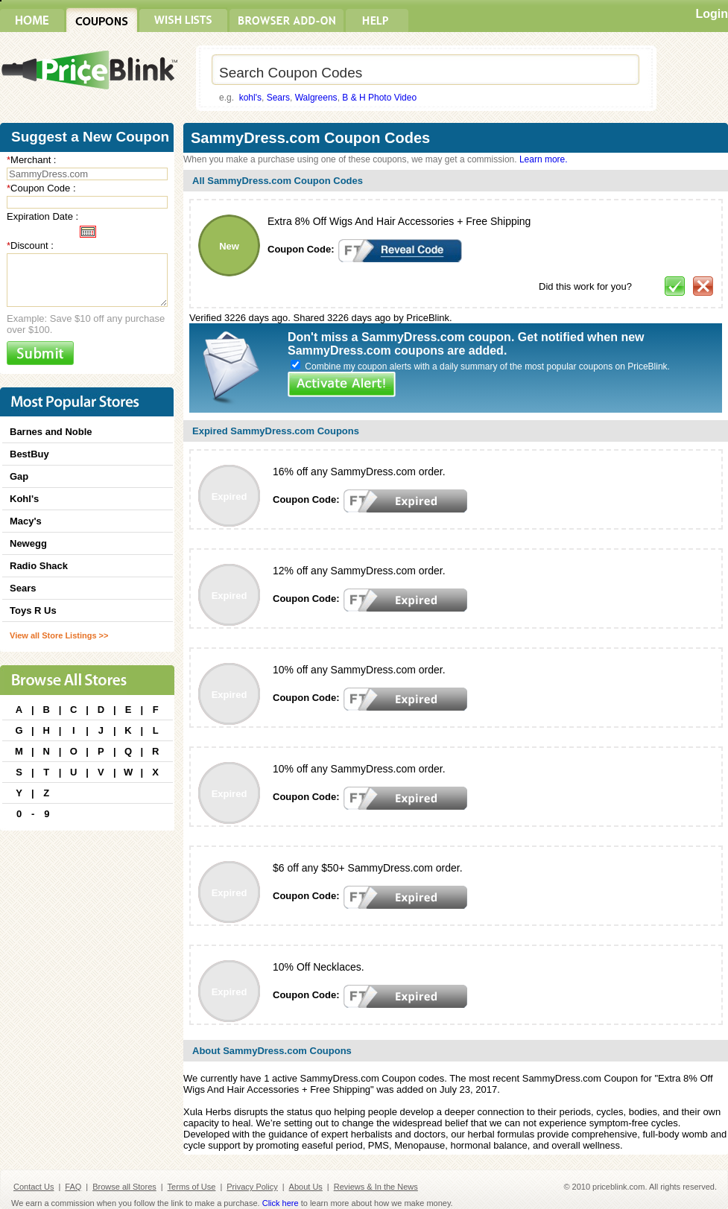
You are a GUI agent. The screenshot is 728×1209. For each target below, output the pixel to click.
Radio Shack (39, 565)
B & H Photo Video (379, 97)
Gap (19, 476)
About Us (306, 1186)
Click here (280, 1203)
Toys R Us (33, 610)
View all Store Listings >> (59, 635)
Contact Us (33, 1186)
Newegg (28, 543)
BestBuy (29, 454)
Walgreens (316, 97)
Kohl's (24, 498)
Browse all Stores (124, 1186)
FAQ (73, 1186)
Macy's (26, 521)
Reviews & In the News (376, 1186)
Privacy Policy (252, 1186)
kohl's (250, 97)
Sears (278, 97)
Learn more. (543, 159)
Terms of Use (192, 1186)
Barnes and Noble (51, 431)
